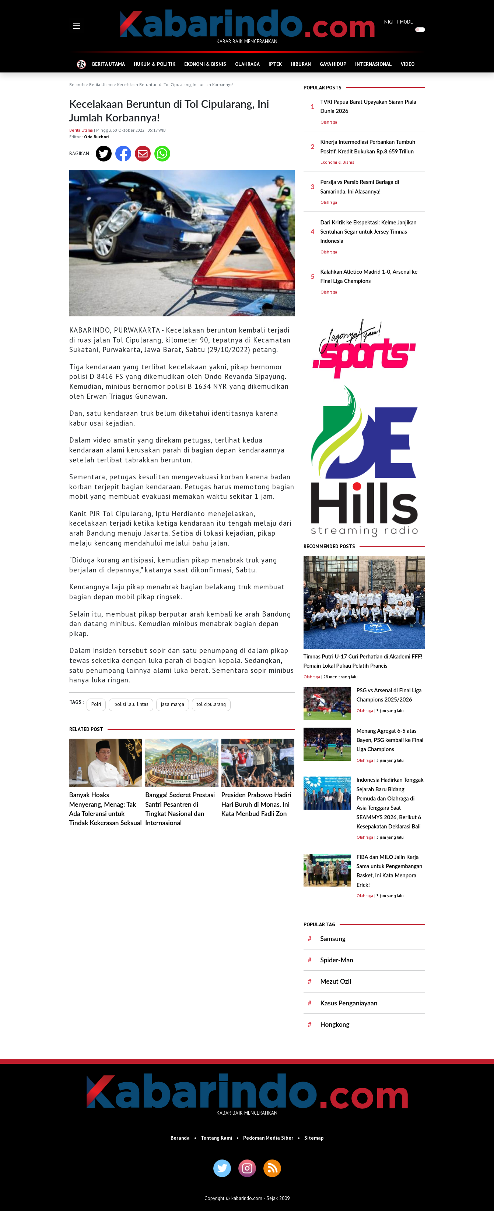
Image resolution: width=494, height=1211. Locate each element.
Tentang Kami (216, 1137)
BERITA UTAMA (108, 64)
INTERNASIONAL (373, 64)
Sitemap (314, 1137)
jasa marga (172, 704)
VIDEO (407, 64)
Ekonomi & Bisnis (337, 162)
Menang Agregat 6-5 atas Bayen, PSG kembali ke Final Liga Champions (390, 740)
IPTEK (275, 64)
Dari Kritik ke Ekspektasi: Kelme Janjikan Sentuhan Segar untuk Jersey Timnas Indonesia (368, 231)
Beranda (77, 84)
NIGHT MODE (398, 21)
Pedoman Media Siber (268, 1137)
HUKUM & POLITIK (154, 64)
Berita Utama (101, 84)
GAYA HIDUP (333, 64)
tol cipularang (211, 704)
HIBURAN (301, 64)
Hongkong (335, 1024)
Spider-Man (336, 960)
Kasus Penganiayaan (349, 1003)
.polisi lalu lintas (130, 704)
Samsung (333, 938)
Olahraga (328, 122)
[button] (76, 25)
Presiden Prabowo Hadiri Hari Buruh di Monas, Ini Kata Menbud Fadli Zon (256, 804)
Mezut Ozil (335, 981)
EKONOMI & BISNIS (205, 64)
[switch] (420, 29)
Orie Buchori (96, 136)
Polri (96, 704)
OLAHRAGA (247, 64)
